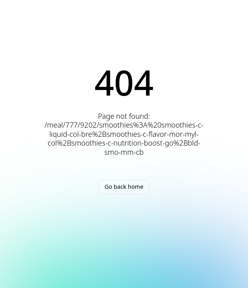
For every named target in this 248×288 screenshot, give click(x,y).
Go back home (124, 186)
